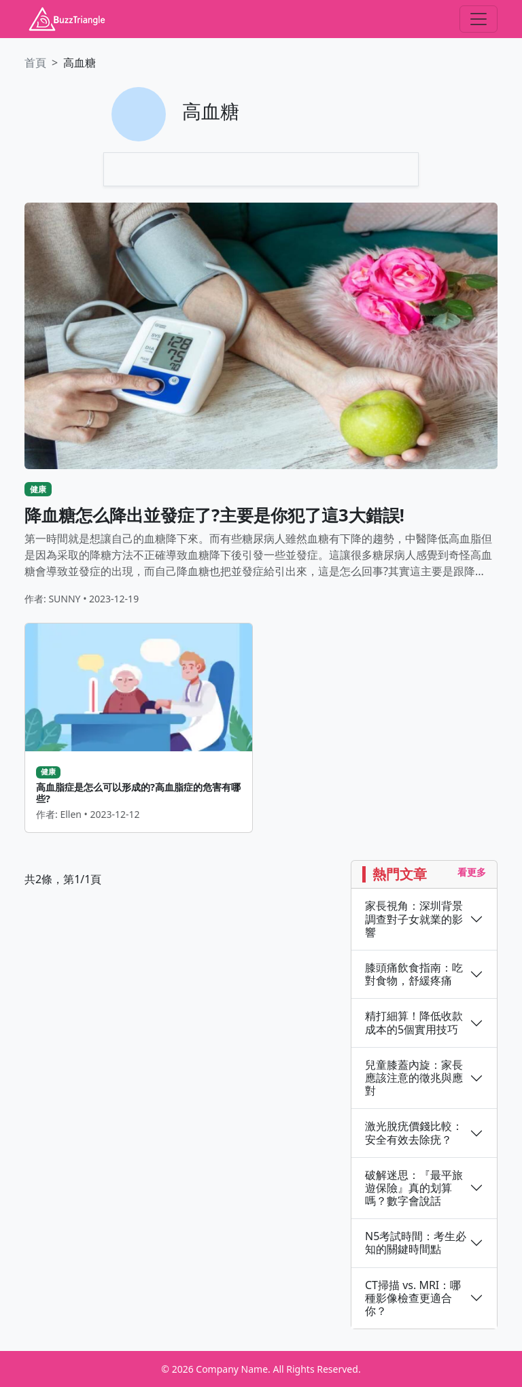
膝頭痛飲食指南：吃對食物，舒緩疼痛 (414, 974)
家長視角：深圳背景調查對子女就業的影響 (414, 919)
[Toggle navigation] (478, 19)
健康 (38, 489)
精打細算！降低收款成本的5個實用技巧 (414, 1022)
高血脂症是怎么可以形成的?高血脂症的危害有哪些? (138, 793)
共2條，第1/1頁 (62, 879)
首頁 (35, 62)
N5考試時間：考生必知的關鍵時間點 (415, 1243)
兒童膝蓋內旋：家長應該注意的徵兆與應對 (414, 1078)
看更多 (471, 872)
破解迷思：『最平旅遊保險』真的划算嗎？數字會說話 (414, 1188)
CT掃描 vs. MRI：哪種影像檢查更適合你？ (413, 1298)
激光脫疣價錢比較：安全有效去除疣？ (414, 1133)
